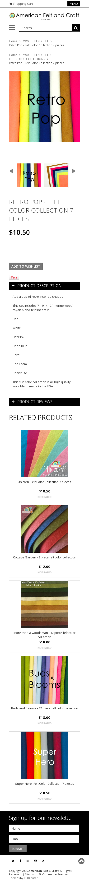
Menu (74, 4)
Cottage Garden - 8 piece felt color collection (44, 557)
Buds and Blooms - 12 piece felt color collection (44, 708)
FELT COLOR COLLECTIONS (27, 59)
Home (13, 41)
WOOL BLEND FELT (35, 41)
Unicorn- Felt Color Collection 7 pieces (44, 482)
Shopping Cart (23, 3)
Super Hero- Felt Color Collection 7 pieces (44, 783)
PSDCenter (31, 878)
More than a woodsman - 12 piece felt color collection (44, 635)
